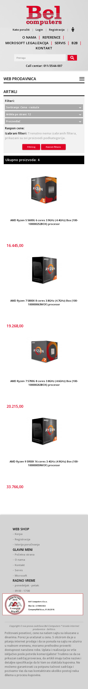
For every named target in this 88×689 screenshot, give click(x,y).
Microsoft (21, 575)
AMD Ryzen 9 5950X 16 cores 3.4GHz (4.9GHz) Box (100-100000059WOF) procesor (44, 463)
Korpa (19, 534)
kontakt (44, 48)
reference (51, 37)
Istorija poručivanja (27, 544)
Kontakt (20, 565)
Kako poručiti (21, 29)
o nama (29, 37)
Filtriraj (31, 146)
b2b (75, 43)
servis (60, 43)
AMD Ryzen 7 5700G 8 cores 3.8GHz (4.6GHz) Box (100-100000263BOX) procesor (44, 383)
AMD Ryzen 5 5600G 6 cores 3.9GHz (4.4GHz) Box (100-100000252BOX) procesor (44, 222)
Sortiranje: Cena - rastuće (22, 107)
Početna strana (24, 554)
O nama (20, 559)
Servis (19, 570)
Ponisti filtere (53, 146)
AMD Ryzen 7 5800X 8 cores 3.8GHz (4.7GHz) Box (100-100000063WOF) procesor (44, 302)
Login (39, 29)
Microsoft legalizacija (27, 43)
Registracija (57, 29)
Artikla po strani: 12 (18, 114)
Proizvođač (13, 121)
